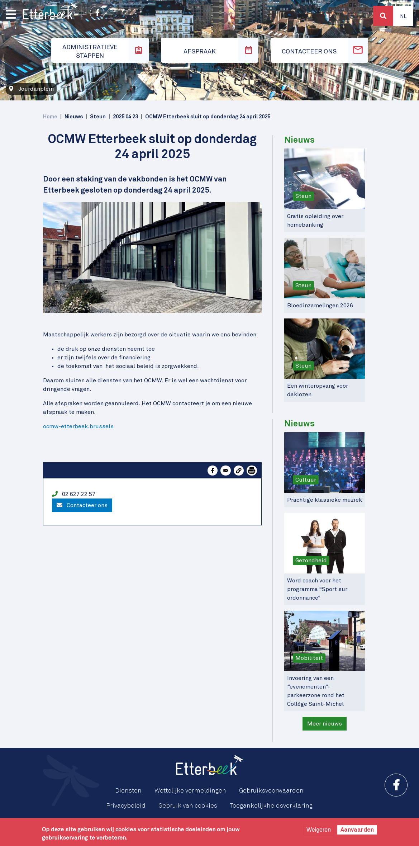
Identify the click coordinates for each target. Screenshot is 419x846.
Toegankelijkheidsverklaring (271, 806)
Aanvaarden (357, 830)
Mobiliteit (309, 658)
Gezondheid (311, 560)
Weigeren (318, 830)
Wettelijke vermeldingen (190, 791)
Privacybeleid (126, 806)
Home (50, 116)
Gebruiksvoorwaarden (271, 791)
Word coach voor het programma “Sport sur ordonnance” (317, 589)
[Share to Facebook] (213, 470)
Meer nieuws (324, 724)
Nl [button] (403, 16)
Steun (303, 196)
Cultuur (305, 480)
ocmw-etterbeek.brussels (78, 426)
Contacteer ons (82, 505)
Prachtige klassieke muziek (324, 500)
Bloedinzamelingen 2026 (320, 305)
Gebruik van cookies (187, 806)
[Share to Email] (225, 470)
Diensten (128, 791)
